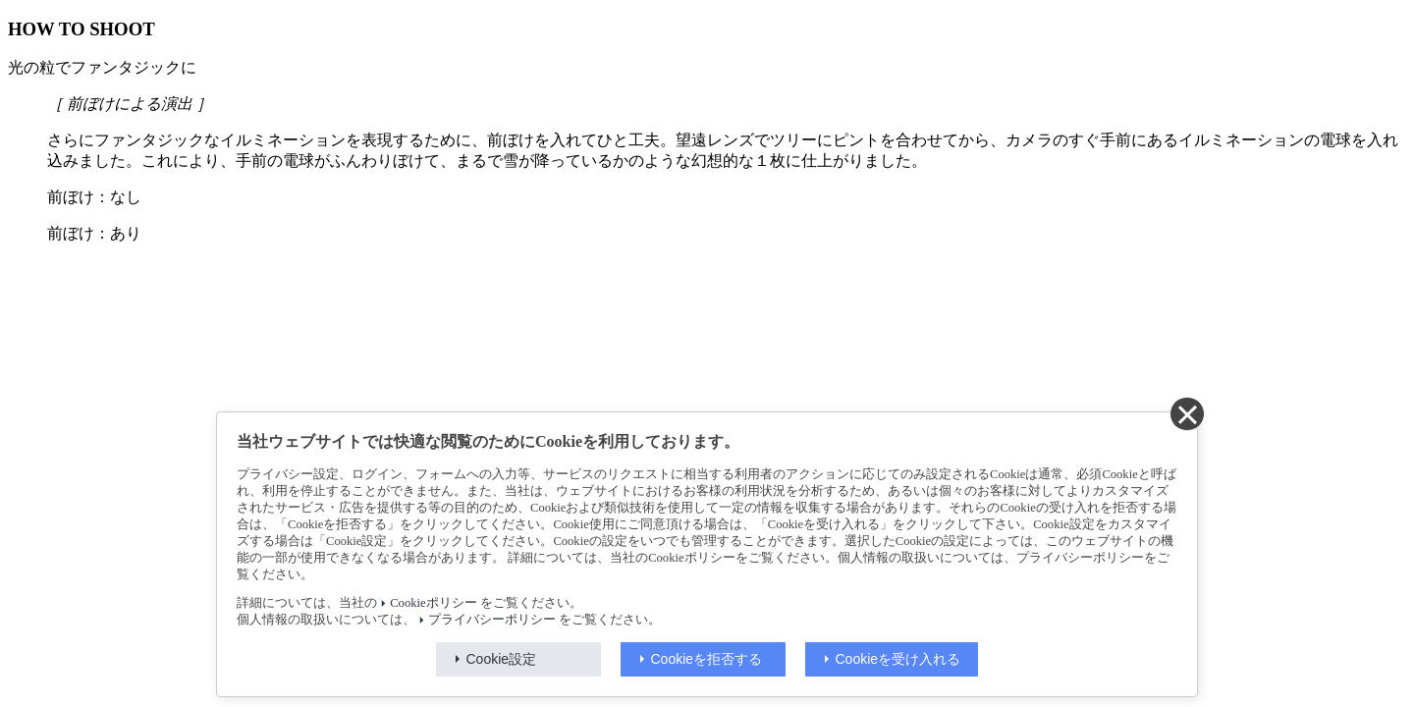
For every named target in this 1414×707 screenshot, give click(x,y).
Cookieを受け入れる (898, 659)
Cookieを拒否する (707, 659)
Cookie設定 (501, 659)
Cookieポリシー (433, 603)
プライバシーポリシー (492, 619)
